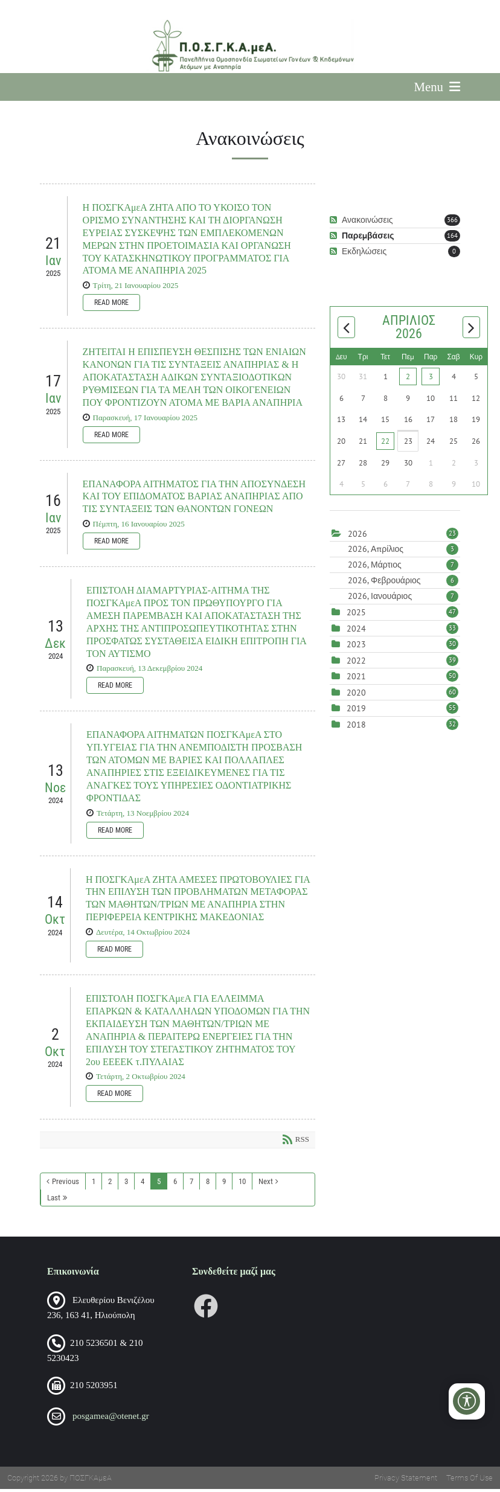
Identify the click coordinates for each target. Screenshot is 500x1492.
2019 (356, 711)
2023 (356, 647)
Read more (111, 305)
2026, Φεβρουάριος (403, 583)
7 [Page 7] (191, 1184)
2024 (356, 631)
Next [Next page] (265, 1184)
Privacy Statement (405, 1481)
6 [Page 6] (175, 1184)
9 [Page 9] (224, 1184)
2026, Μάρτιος (403, 568)
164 (452, 238)
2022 (356, 663)
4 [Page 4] (142, 1184)
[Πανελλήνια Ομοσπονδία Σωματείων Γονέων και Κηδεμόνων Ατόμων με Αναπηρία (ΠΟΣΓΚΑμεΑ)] (250, 46)
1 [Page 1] (93, 1184)
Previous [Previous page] (65, 1184)
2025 (356, 615)
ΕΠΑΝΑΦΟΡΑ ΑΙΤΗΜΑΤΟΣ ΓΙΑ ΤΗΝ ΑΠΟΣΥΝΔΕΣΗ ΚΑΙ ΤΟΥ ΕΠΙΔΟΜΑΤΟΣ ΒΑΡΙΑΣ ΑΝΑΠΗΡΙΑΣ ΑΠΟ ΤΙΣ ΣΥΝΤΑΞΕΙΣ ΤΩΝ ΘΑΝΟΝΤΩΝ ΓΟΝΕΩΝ (194, 499)
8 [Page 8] (208, 1184)
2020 (356, 695)
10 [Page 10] (242, 1184)
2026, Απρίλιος (403, 552)
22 (385, 444)
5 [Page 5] (159, 1184)
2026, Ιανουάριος (403, 599)
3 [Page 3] (126, 1184)
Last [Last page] (53, 1200)
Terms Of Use (469, 1481)
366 (452, 223)
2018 (356, 727)
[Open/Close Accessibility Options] (467, 1401)
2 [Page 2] (110, 1184)
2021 (356, 679)
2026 (357, 536)
